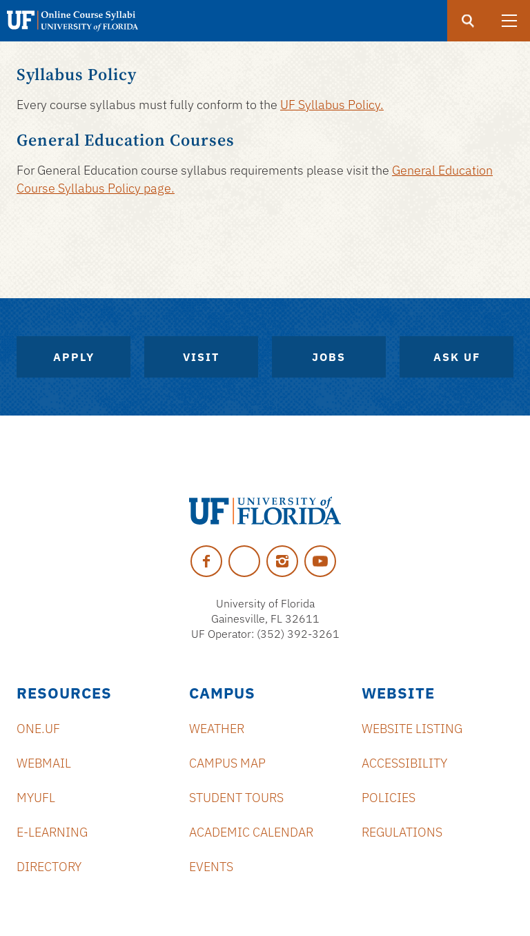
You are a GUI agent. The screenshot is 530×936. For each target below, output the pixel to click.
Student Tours (236, 798)
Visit (201, 357)
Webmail (44, 763)
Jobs (329, 357)
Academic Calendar (251, 832)
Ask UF (456, 357)
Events (211, 867)
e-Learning (52, 832)
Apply (74, 357)
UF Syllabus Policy (330, 105)
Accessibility (404, 763)
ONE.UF (38, 729)
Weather (216, 729)
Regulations (402, 832)
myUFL (36, 798)
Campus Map (227, 763)
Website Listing (412, 729)
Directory (49, 867)
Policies (388, 798)
